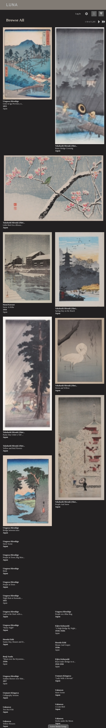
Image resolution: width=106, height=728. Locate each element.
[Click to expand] (101, 13)
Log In (78, 14)
